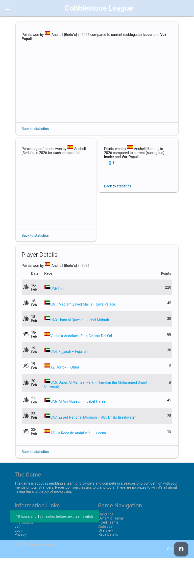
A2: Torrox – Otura (64, 371)
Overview (105, 534)
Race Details (108, 538)
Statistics (105, 530)
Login (19, 534)
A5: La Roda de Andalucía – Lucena (78, 437)
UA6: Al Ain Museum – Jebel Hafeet (78, 405)
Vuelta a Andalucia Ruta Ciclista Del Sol (81, 340)
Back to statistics (35, 129)
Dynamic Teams (111, 522)
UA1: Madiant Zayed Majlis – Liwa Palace (82, 308)
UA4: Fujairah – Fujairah (69, 356)
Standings (105, 518)
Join (18, 530)
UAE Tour (57, 293)
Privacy (20, 538)
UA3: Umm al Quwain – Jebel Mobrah (79, 324)
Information (24, 526)
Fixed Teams (108, 526)
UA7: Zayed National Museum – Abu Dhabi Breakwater (93, 421)
